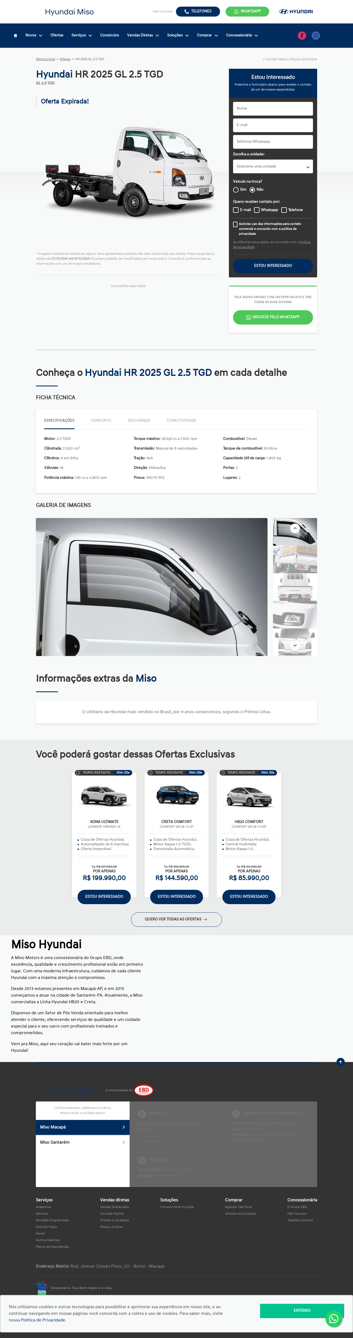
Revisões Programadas (52, 1220)
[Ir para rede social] (302, 35)
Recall (40, 1233)
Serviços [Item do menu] (81, 35)
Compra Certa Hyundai (177, 1207)
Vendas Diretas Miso (114, 1207)
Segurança (139, 421)
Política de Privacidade (43, 1320)
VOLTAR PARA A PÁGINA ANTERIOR (291, 59)
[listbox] (273, 166)
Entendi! (302, 1311)
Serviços (42, 1213)
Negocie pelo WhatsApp (276, 317)
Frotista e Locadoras (114, 1220)
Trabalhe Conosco (300, 1220)
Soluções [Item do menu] (178, 35)
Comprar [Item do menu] (207, 35)
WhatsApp (251, 11)
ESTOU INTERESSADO (273, 266)
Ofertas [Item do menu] (56, 35)
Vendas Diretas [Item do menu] (143, 35)
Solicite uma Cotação (240, 1213)
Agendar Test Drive (238, 1207)
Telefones (201, 11)
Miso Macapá (82, 1127)
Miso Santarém (82, 1142)
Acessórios (43, 1207)
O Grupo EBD (297, 1207)
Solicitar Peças (46, 1227)
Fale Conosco (297, 1213)
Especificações (59, 421)
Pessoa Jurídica (111, 1227)
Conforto (101, 421)
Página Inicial (45, 59)
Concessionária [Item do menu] (242, 35)
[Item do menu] (15, 35)
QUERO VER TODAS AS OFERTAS (176, 919)
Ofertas (65, 59)
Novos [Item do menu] (33, 35)
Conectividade (181, 421)
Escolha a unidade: (248, 154)
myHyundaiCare (48, 1240)
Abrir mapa (154, 1141)
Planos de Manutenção (52, 1247)
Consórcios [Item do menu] (109, 35)
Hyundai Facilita (112, 1213)
